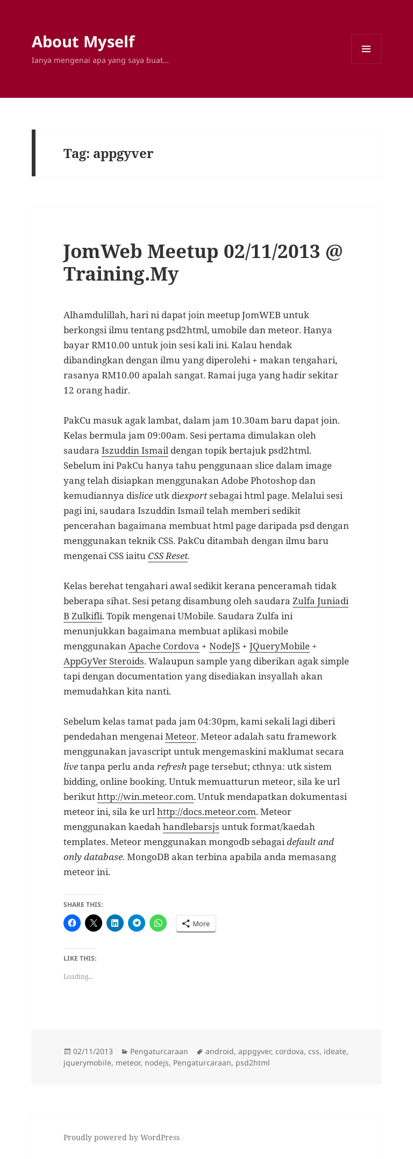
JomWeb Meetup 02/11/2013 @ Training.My (203, 262)
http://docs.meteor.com (206, 811)
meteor (128, 1062)
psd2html (253, 1062)
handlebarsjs (191, 826)
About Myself (83, 41)
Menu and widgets (366, 63)
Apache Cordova (164, 646)
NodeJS (224, 646)
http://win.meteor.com (145, 796)
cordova (289, 1051)
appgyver (254, 1051)
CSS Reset (168, 555)
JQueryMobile (280, 646)
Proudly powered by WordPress (121, 1137)
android (219, 1051)
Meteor (180, 736)
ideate (335, 1051)
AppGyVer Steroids (103, 661)
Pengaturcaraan (159, 1051)
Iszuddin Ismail (135, 450)
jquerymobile (87, 1062)
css (313, 1051)
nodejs (157, 1062)
